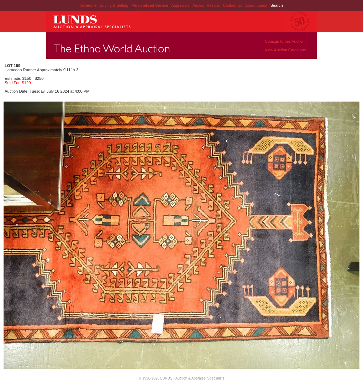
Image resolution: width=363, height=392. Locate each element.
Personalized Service (150, 5)
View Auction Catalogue (285, 50)
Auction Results (207, 5)
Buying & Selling (114, 5)
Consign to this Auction (285, 41)
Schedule (88, 5)
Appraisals (180, 5)
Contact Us (232, 5)
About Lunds (256, 5)
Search (276, 5)
